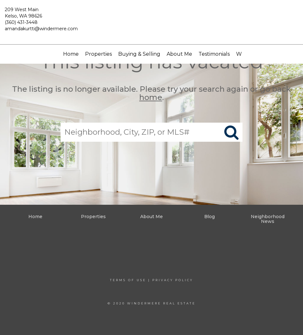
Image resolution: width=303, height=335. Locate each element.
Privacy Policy (172, 280)
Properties (98, 54)
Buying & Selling (139, 54)
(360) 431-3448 (21, 22)
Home (71, 54)
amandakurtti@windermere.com (41, 29)
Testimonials (214, 54)
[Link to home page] (151, 22)
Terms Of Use (128, 280)
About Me (179, 54)
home (150, 97)
